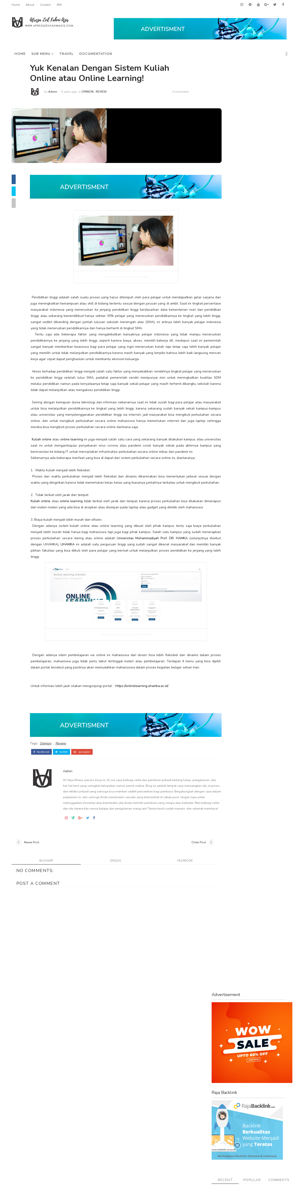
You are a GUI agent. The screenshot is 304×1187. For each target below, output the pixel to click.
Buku (219, 363)
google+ (89, 800)
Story (220, 483)
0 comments (187, 92)
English (221, 379)
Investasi (223, 411)
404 (60, 5)
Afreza (221, 331)
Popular (250, 252)
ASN (219, 339)
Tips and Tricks (229, 500)
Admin (59, 92)
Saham (221, 475)
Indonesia (224, 403)
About (31, 5)
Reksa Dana (226, 460)
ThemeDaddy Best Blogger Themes (151, 1179)
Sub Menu (42, 53)
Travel (221, 507)
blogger (44, 922)
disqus (106, 922)
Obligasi (222, 443)
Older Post (179, 903)
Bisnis (220, 355)
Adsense (223, 323)
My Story (223, 435)
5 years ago (76, 92)
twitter (68, 800)
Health (221, 395)
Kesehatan (224, 419)
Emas (219, 371)
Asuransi (223, 347)
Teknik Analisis (229, 492)
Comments (277, 252)
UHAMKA (167, 590)
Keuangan (224, 427)
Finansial (223, 387)
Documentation (97, 53)
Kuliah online (48, 460)
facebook (48, 800)
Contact (47, 5)
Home (17, 5)
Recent (223, 252)
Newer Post (33, 903)
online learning (78, 460)
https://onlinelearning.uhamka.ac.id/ (148, 738)
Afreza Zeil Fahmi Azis (61, 1179)
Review (108, 92)
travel (68, 53)
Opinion (94, 92)
